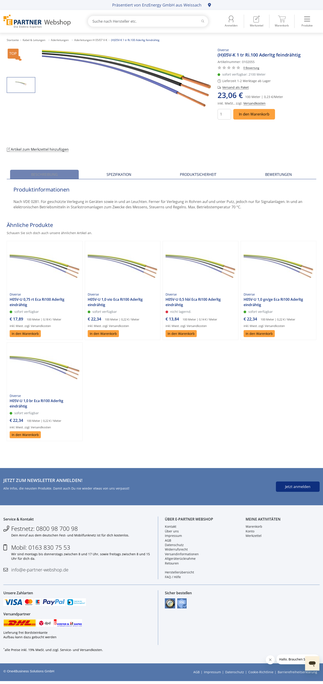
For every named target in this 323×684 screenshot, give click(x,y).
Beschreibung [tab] (44, 174)
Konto (250, 532)
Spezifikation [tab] (119, 174)
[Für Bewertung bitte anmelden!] (251, 67)
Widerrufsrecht (176, 550)
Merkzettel (254, 537)
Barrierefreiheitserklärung (297, 675)
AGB (168, 541)
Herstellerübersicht (179, 573)
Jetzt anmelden (297, 486)
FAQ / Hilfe (173, 578)
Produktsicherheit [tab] (198, 174)
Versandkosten (254, 103)
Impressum (173, 537)
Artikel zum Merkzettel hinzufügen (38, 149)
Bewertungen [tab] (278, 174)
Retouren (172, 564)
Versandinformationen (182, 555)
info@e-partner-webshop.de (39, 571)
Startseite (13, 40)
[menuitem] (257, 21)
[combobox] (148, 21)
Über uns (172, 532)
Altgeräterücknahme (180, 560)
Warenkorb (254, 527)
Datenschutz (174, 546)
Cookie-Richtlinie (260, 675)
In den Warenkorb (254, 114)
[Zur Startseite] (40, 21)
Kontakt (170, 527)
